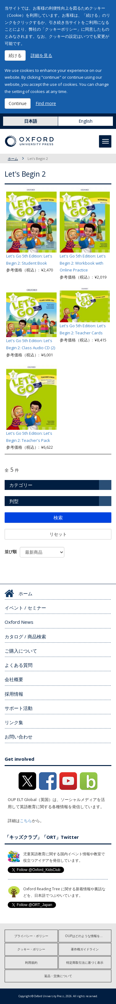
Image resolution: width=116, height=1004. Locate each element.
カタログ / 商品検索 (25, 636)
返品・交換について (58, 976)
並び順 (11, 551)
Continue (18, 103)
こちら (26, 820)
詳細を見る (41, 55)
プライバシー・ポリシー (31, 936)
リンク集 (14, 722)
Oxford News (19, 622)
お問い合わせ (18, 736)
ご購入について (21, 651)
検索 (58, 517)
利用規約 (31, 962)
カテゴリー (20, 485)
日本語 (30, 121)
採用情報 (14, 694)
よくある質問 (18, 665)
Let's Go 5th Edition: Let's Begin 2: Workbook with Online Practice (83, 263)
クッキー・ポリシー (31, 949)
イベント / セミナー (25, 608)
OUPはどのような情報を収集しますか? (88, 936)
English (85, 121)
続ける (15, 55)
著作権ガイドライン (85, 949)
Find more (46, 103)
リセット (58, 534)
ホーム (13, 158)
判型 (14, 501)
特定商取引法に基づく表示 (84, 962)
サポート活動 (18, 708)
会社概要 (14, 679)
